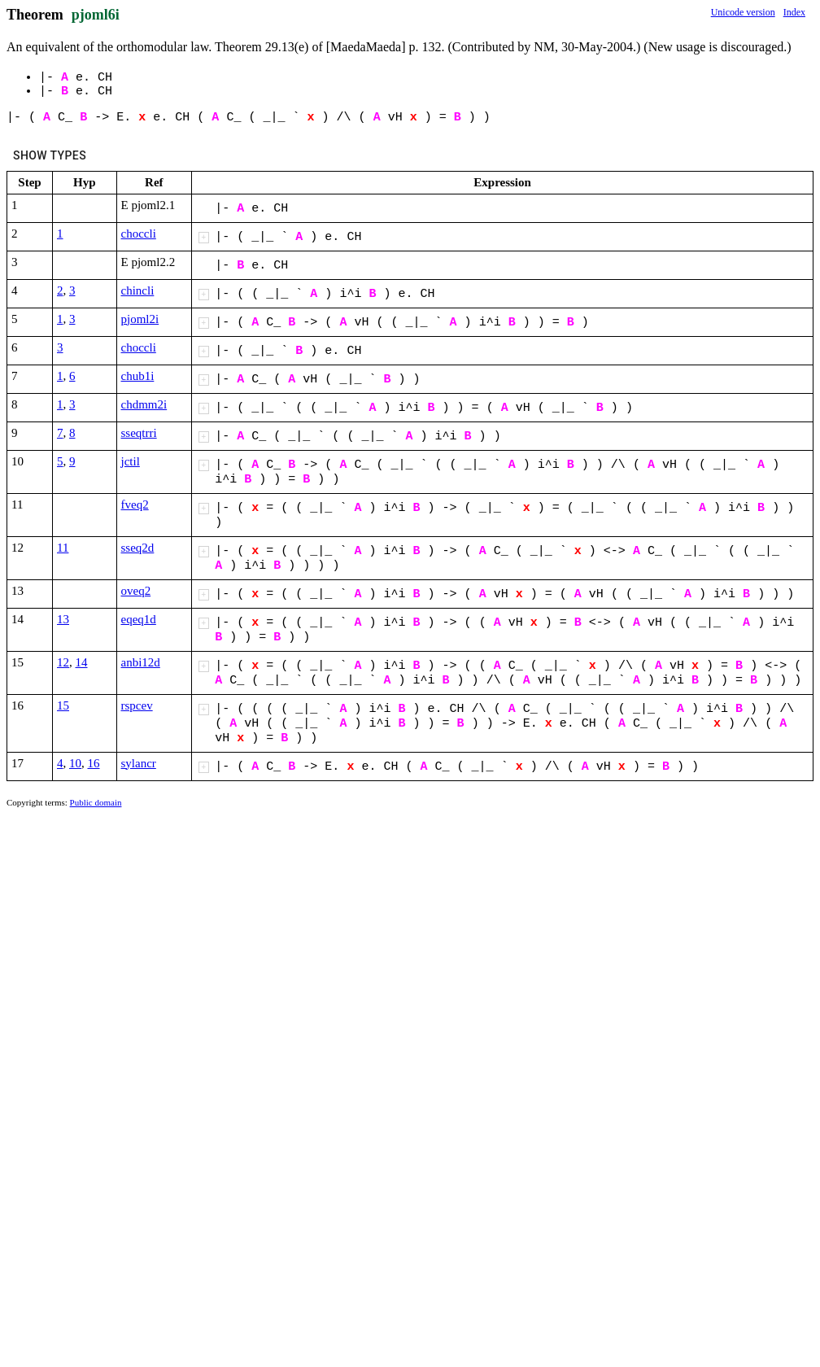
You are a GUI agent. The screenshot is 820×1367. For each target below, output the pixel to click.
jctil (130, 461)
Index (794, 12)
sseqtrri (139, 432)
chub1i (138, 375)
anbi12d (140, 662)
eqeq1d (138, 619)
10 (75, 763)
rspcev (137, 705)
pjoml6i (96, 15)
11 (62, 547)
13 (63, 619)
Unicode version (743, 12)
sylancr (138, 763)
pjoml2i (140, 318)
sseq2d (138, 547)
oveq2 (136, 590)
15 (63, 705)
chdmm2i (144, 404)
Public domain (96, 802)
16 (94, 763)
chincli (138, 290)
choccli (138, 233)
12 (63, 662)
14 (82, 662)
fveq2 (135, 504)
